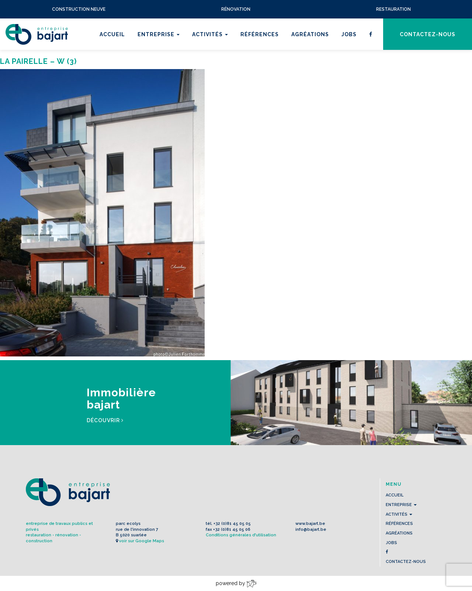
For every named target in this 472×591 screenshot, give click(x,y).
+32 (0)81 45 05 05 (232, 523)
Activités (210, 34)
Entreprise (159, 34)
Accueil (112, 34)
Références (259, 34)
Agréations (310, 34)
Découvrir (105, 420)
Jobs (349, 34)
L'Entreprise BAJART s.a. (37, 34)
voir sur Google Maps (141, 541)
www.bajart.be (310, 523)
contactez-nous (427, 34)
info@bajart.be (310, 529)
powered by (236, 583)
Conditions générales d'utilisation (241, 535)
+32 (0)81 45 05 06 (231, 529)
